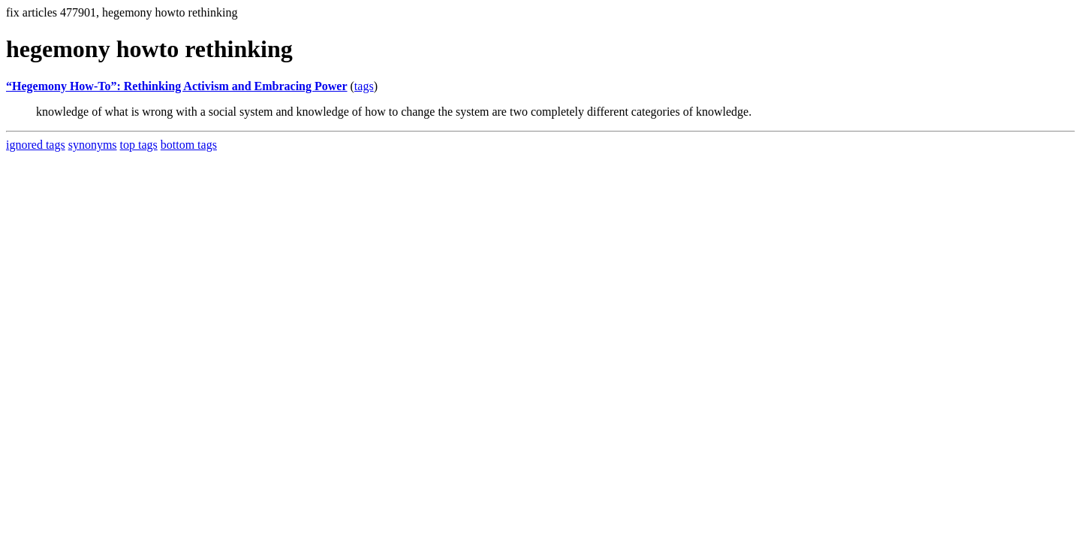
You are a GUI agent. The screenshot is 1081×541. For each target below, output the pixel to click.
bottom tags (189, 144)
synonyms (92, 144)
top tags (139, 144)
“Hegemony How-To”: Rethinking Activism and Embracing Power (177, 86)
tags (364, 86)
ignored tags (35, 144)
